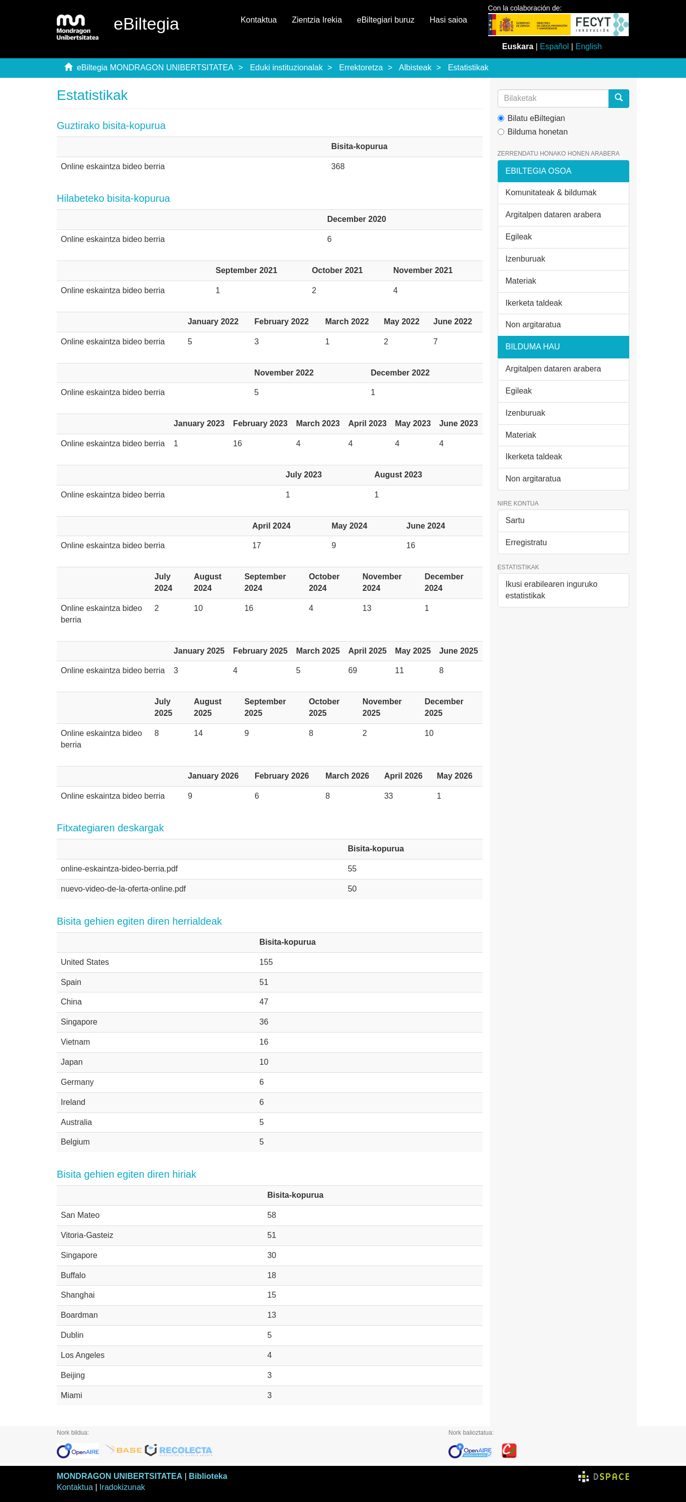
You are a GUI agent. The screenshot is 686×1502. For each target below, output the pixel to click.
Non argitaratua (533, 324)
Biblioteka (208, 1476)
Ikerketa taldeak (534, 303)
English (589, 46)
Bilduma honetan (533, 132)
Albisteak (415, 67)
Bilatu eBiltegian (531, 118)
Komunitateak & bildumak (551, 192)
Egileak (519, 236)
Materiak (521, 281)
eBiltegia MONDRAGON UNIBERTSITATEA (155, 67)
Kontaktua (259, 20)
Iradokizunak (122, 1487)
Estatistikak (468, 67)
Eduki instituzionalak (286, 67)
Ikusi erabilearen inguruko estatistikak (552, 590)
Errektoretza (361, 67)
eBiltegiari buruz (386, 20)
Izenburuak (525, 259)
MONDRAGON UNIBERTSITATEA (119, 1476)
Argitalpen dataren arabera (553, 214)
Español (554, 46)
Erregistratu (526, 542)
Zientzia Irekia (317, 20)
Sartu (515, 520)
